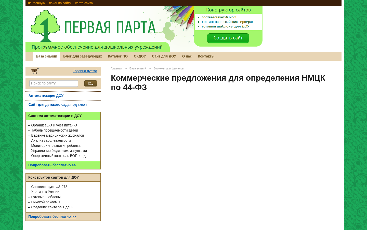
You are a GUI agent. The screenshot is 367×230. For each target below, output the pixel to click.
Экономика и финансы (169, 68)
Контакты (206, 56)
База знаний (46, 56)
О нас (187, 56)
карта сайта (84, 3)
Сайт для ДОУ (164, 56)
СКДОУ (140, 56)
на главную (36, 3)
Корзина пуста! (85, 71)
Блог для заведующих (82, 56)
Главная (116, 68)
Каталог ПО (118, 56)
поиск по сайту (60, 3)
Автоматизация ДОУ (46, 96)
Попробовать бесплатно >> (52, 165)
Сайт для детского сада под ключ (58, 105)
